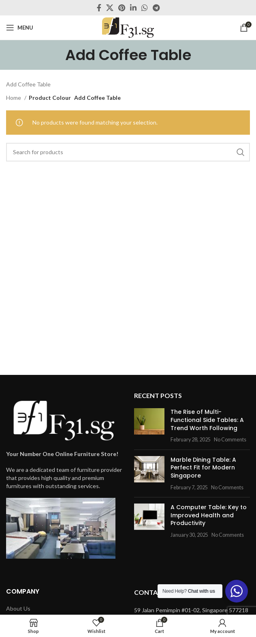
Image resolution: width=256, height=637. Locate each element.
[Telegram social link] (156, 8)
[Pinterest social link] (122, 8)
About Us (18, 608)
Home (14, 97)
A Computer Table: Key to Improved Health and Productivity (209, 515)
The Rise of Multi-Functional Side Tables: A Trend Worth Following (207, 420)
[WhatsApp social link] (144, 8)
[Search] (128, 152)
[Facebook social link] (99, 8)
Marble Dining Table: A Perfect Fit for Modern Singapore (203, 468)
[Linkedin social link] (133, 8)
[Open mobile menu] (19, 27)
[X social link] (110, 8)
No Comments (230, 440)
